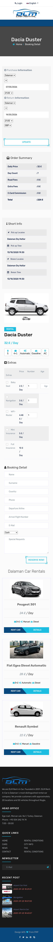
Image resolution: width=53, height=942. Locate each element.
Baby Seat (10, 384)
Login (19, 3)
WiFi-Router (11, 413)
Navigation (11, 399)
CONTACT (6, 852)
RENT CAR (15, 630)
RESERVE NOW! (36, 560)
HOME (5, 841)
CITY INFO (28, 844)
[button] (7, 308)
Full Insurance (10, 446)
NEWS (4, 848)
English (31, 3)
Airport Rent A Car (21, 909)
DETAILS (37, 630)
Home (19, 44)
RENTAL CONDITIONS (33, 841)
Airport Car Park (20, 885)
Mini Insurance (10, 432)
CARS (4, 844)
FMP (36, 932)
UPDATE (26, 142)
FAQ (26, 848)
